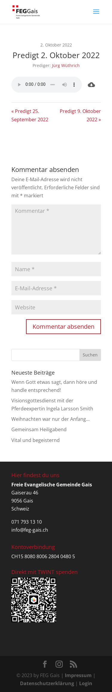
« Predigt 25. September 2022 (29, 115)
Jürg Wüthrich (66, 65)
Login (85, 683)
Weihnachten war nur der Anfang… (50, 419)
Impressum (78, 675)
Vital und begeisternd (35, 440)
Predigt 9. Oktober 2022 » (80, 115)
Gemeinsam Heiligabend (39, 429)
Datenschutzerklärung (47, 683)
